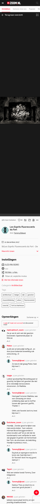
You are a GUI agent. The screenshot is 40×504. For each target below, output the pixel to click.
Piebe (9, 346)
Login (5, 323)
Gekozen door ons (19, 9)
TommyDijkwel (20, 233)
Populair (32, 9)
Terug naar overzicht (12, 15)
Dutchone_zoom (14, 422)
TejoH (9, 469)
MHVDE (10, 497)
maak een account (16, 323)
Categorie (12, 285)
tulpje (9, 376)
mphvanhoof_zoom (15, 330)
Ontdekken (6, 9)
